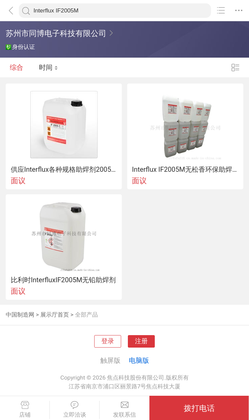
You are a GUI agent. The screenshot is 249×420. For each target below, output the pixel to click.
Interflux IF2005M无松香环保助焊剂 (185, 169)
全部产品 (86, 314)
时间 (48, 67)
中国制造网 (20, 314)
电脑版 (139, 360)
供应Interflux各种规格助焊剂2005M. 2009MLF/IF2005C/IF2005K (64, 169)
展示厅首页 (54, 314)
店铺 (24, 409)
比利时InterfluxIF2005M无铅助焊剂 (63, 280)
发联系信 (124, 409)
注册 (141, 341)
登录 (107, 341)
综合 (16, 67)
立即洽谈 (74, 409)
